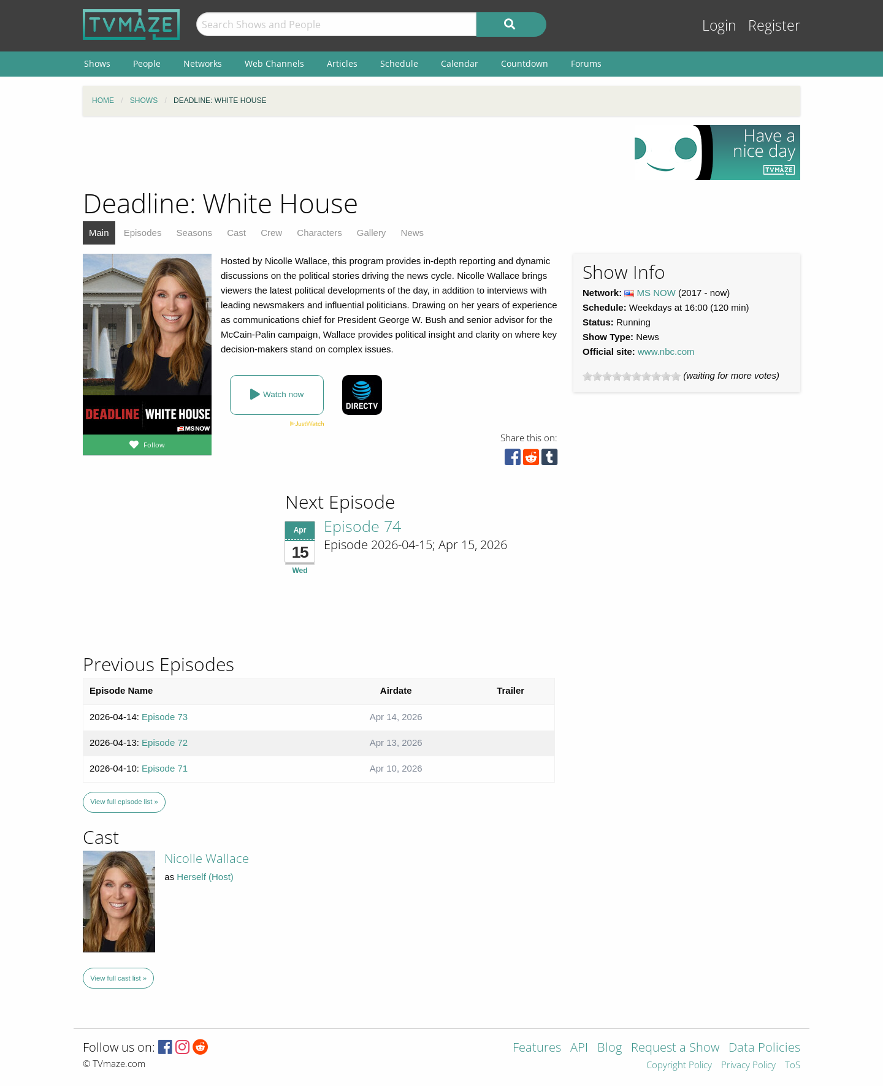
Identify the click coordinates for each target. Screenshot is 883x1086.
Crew (271, 232)
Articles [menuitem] (342, 63)
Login (719, 25)
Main (99, 232)
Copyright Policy (679, 1065)
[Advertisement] (349, 152)
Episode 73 (165, 717)
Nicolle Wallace (206, 858)
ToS (792, 1065)
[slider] (632, 376)
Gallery (371, 232)
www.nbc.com (666, 351)
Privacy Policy (748, 1065)
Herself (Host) (205, 876)
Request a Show (675, 1048)
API (579, 1048)
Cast (236, 232)
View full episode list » (124, 801)
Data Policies (764, 1048)
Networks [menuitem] (202, 63)
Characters (319, 232)
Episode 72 (165, 742)
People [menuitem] (147, 63)
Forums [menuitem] (586, 63)
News (412, 232)
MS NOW (656, 292)
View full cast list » (118, 978)
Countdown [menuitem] (524, 63)
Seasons (194, 232)
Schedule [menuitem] (399, 63)
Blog (609, 1048)
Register (774, 25)
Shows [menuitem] (97, 63)
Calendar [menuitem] (459, 63)
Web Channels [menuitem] (274, 63)
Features (537, 1048)
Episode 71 (165, 768)
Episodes (143, 232)
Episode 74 (362, 525)
